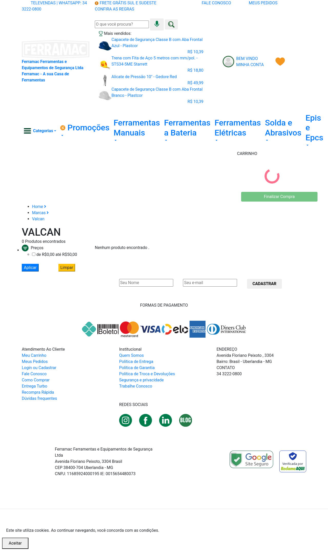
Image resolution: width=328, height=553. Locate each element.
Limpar (66, 267)
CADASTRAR (264, 283)
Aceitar (15, 543)
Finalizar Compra (279, 196)
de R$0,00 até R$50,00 (56, 254)
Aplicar (30, 267)
